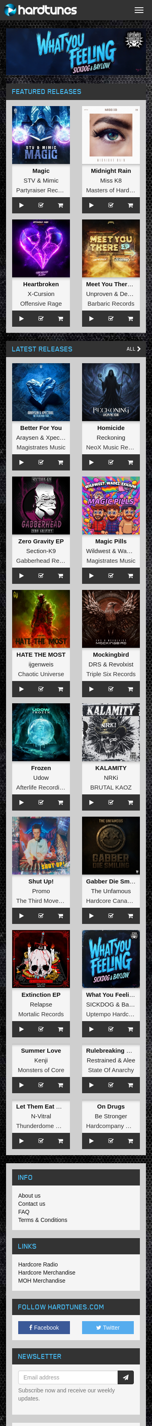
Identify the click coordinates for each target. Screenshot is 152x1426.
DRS (95, 664)
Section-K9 (41, 550)
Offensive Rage (41, 303)
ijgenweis (41, 664)
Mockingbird (111, 654)
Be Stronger (111, 1116)
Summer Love (41, 1050)
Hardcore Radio (38, 1264)
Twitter (108, 1327)
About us (29, 1195)
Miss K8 (111, 180)
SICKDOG (100, 1004)
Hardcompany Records (117, 1125)
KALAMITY (111, 767)
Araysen (27, 437)
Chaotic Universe (41, 673)
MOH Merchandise (41, 1280)
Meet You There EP (113, 284)
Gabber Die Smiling (114, 881)
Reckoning (111, 437)
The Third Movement (44, 900)
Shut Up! (40, 881)
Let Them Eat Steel (43, 1106)
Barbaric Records (111, 303)
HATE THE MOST (41, 654)
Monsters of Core (41, 1069)
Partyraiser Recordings (47, 190)
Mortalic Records (41, 1014)
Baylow (131, 1004)
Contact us (31, 1203)
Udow (41, 777)
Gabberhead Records (45, 560)
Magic (41, 170)
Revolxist (121, 664)
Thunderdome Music (44, 1125)
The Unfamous (111, 891)
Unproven (99, 293)
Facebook (44, 1327)
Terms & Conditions (42, 1220)
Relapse (41, 1004)
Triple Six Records (111, 673)
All (134, 349)
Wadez (127, 550)
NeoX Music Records (114, 447)
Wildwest (98, 550)
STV (29, 180)
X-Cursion (41, 293)
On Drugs (111, 1106)
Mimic (51, 180)
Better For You (41, 427)
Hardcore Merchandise (47, 1272)
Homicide (111, 427)
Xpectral (57, 437)
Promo (41, 891)
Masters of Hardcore (113, 190)
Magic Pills (111, 541)
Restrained (101, 1060)
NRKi (111, 777)
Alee (129, 1060)
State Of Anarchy (111, 1069)
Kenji (41, 1060)
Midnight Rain (111, 170)
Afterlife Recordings (42, 787)
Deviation (132, 293)
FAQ (24, 1212)
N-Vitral (41, 1116)
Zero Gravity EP (41, 541)
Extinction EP (41, 994)
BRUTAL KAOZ (111, 787)
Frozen (41, 767)
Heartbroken (41, 284)
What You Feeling (111, 994)
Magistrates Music (41, 447)
